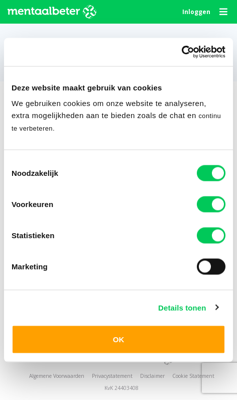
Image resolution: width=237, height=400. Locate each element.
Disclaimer (152, 375)
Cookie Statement (193, 375)
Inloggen (196, 12)
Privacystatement (112, 375)
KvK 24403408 (121, 387)
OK (119, 339)
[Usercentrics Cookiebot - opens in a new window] (181, 52)
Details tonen (182, 307)
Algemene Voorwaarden (56, 375)
